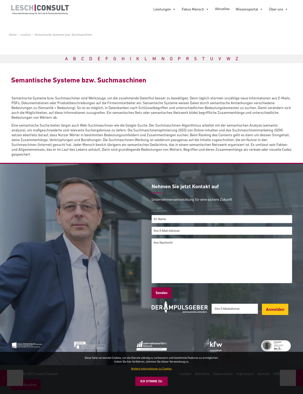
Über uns (278, 9)
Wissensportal (249, 9)
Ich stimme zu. (151, 381)
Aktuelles (222, 9)
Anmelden (275, 309)
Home (13, 34)
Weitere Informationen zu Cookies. (151, 368)
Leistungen (164, 9)
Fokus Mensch (195, 9)
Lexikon (25, 34)
